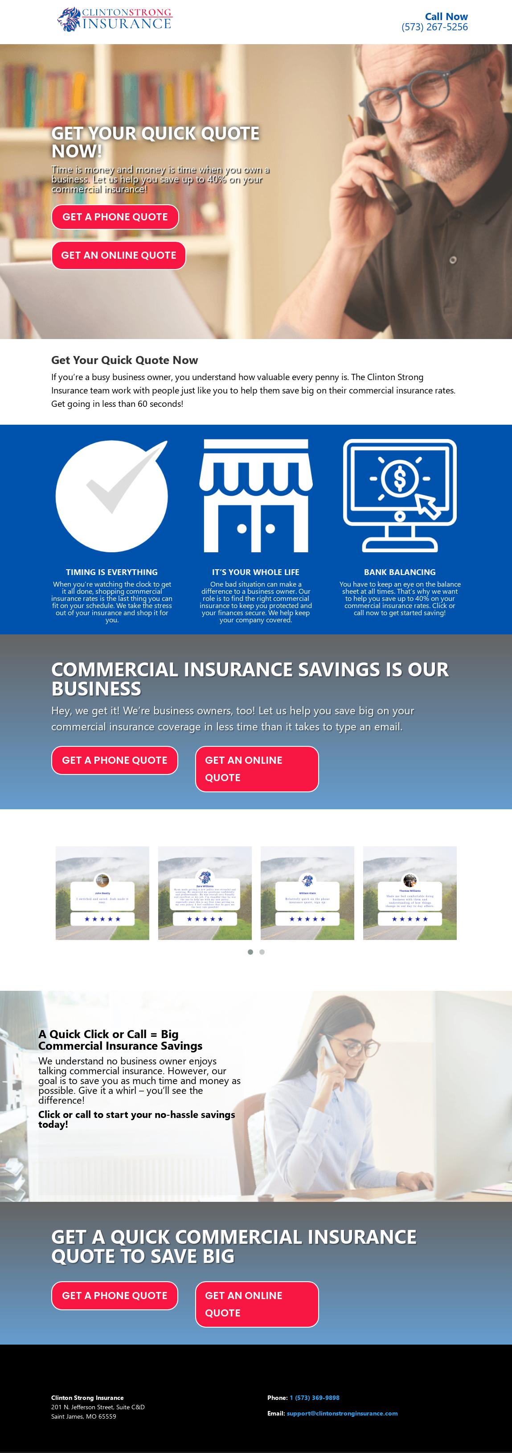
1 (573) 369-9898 (315, 1397)
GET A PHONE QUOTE (115, 217)
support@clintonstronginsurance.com (342, 1413)
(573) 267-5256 (434, 26)
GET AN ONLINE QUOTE (118, 255)
